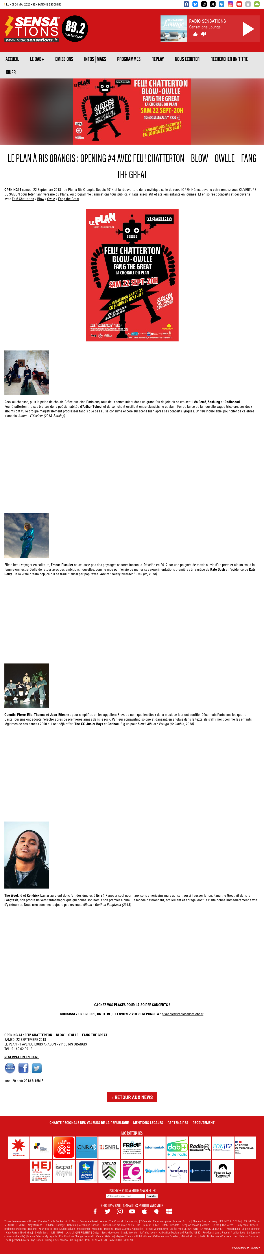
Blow (40, 198)
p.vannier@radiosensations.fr (182, 1014)
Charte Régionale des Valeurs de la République (89, 1122)
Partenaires (178, 1122)
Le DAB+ (37, 58)
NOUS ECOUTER (187, 58)
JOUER (11, 72)
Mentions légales (148, 1122)
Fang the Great (68, 198)
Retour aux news (134, 1097)
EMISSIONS (64, 58)
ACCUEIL (12, 58)
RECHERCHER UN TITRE (229, 58)
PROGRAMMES (128, 58)
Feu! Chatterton (23, 198)
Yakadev (255, 1248)
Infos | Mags (95, 58)
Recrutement (204, 1122)
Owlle (51, 198)
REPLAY (157, 58)
